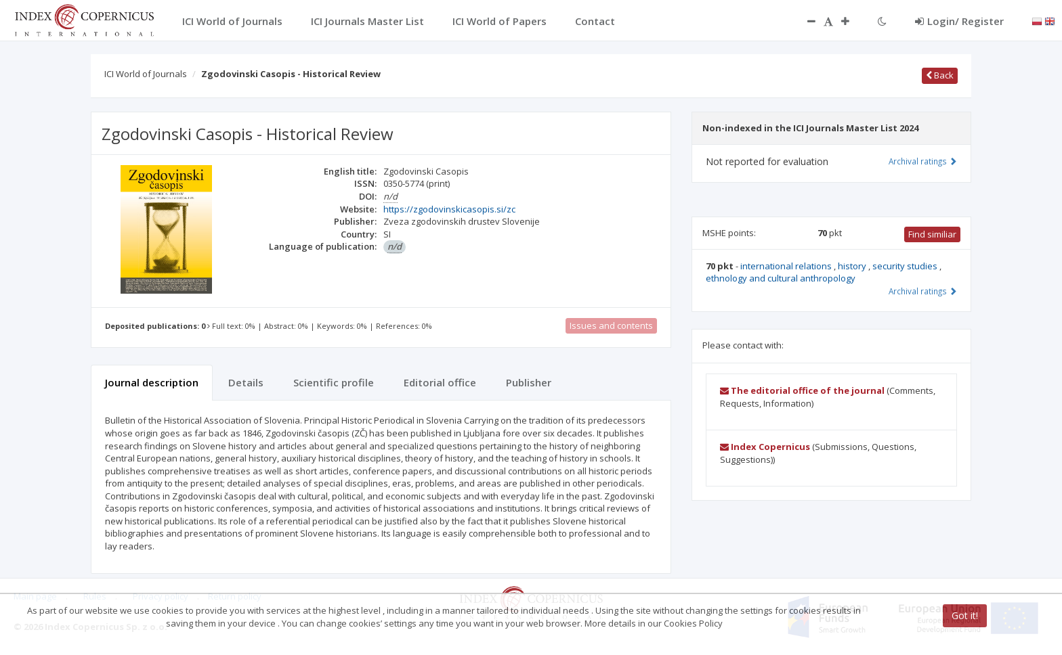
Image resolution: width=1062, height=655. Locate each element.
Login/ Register (959, 21)
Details (245, 382)
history (853, 266)
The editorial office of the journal (802, 390)
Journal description (151, 382)
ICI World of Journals (145, 74)
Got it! (965, 615)
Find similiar (932, 234)
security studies (905, 266)
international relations (787, 266)
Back (940, 75)
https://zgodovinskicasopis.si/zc (449, 209)
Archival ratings (923, 161)
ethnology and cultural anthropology (780, 278)
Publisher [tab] (528, 382)
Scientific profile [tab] (333, 382)
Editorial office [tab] (440, 382)
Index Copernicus (765, 447)
